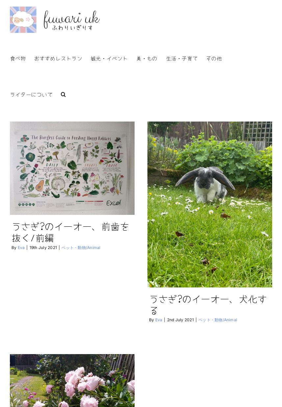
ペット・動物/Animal (81, 247)
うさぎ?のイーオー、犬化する (203, 304)
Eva (21, 247)
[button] (63, 94)
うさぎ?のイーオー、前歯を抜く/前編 (70, 231)
